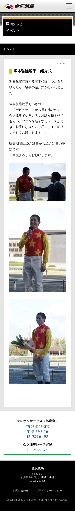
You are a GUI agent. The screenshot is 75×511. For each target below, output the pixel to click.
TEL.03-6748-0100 (37, 426)
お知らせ (16, 24)
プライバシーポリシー (49, 490)
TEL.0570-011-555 (37, 436)
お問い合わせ (20, 490)
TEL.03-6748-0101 (37, 431)
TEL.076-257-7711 (37, 450)
